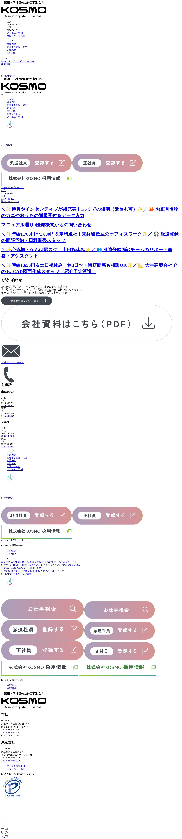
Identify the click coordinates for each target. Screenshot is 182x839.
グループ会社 (57, 571)
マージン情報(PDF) (16, 766)
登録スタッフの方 (16, 36)
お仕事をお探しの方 (17, 47)
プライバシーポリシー (18, 769)
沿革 (32, 571)
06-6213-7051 (7, 436)
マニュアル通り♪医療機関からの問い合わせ (46, 224)
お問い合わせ (13, 114)
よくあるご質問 (15, 33)
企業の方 (11, 50)
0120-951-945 (7, 416)
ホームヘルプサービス (12, 187)
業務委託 (48, 562)
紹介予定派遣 (27, 562)
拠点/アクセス (42, 571)
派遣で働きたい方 (31, 565)
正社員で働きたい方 (51, 565)
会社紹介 (11, 53)
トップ (10, 41)
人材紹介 (39, 562)
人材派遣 (15, 562)
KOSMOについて (19, 568)
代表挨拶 (15, 571)
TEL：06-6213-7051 (10, 732)
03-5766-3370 (7, 446)
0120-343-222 (7, 405)
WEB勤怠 (11, 550)
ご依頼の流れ (35, 568)
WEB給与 (11, 553)
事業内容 (11, 44)
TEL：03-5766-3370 (10, 760)
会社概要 (25, 571)
